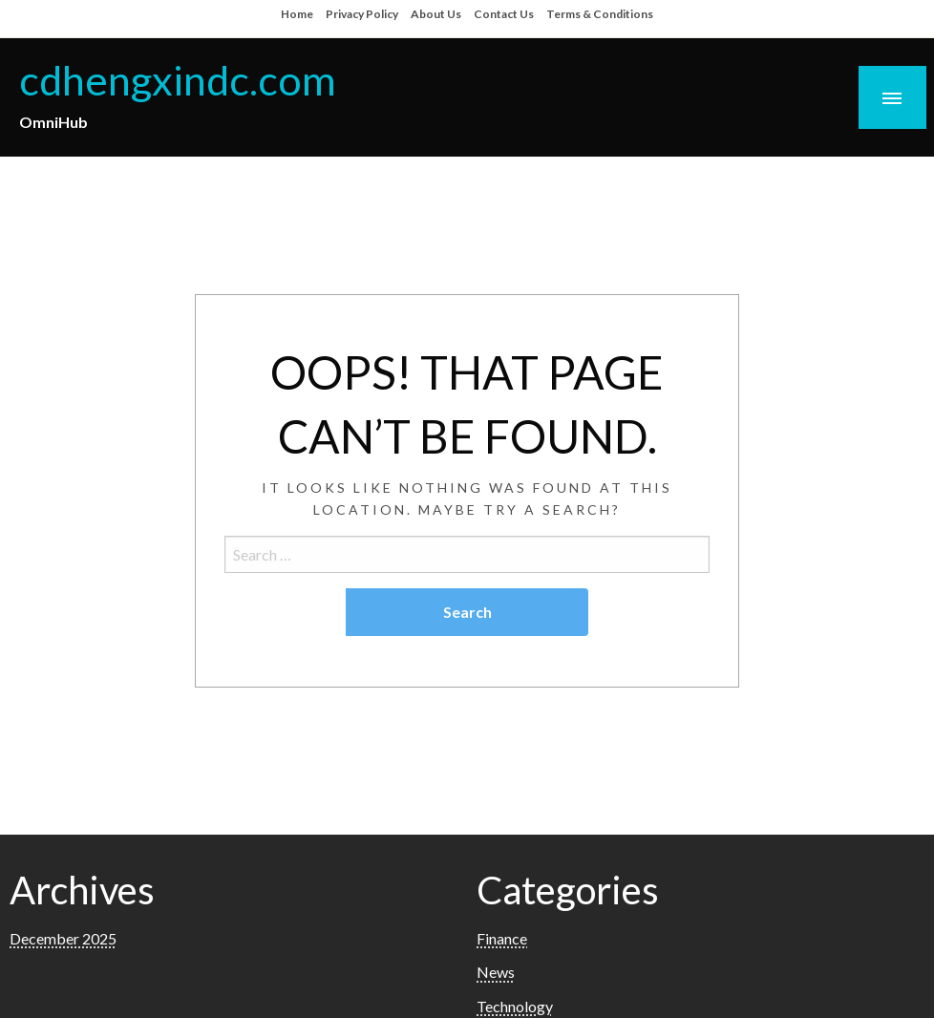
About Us (436, 14)
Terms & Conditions (599, 14)
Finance (502, 938)
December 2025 (63, 938)
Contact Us (504, 14)
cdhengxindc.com (177, 79)
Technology (515, 1006)
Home (297, 14)
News (496, 972)
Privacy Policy (362, 14)
